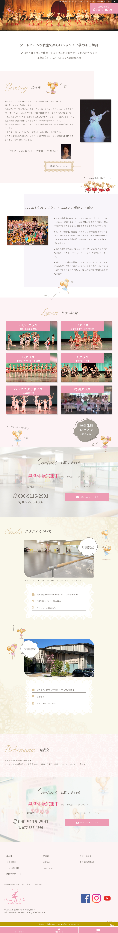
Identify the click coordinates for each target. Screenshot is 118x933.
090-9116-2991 (14, 912)
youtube (107, 898)
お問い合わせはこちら (89, 497)
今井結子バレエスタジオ (52, 924)
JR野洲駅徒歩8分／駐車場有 (49, 601)
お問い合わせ (59, 932)
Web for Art (75, 924)
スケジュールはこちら (46, 608)
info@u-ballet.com (35, 912)
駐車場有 (40, 696)
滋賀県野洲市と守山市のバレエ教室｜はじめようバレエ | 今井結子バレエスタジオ (86, 1)
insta (96, 898)
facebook (85, 898)
